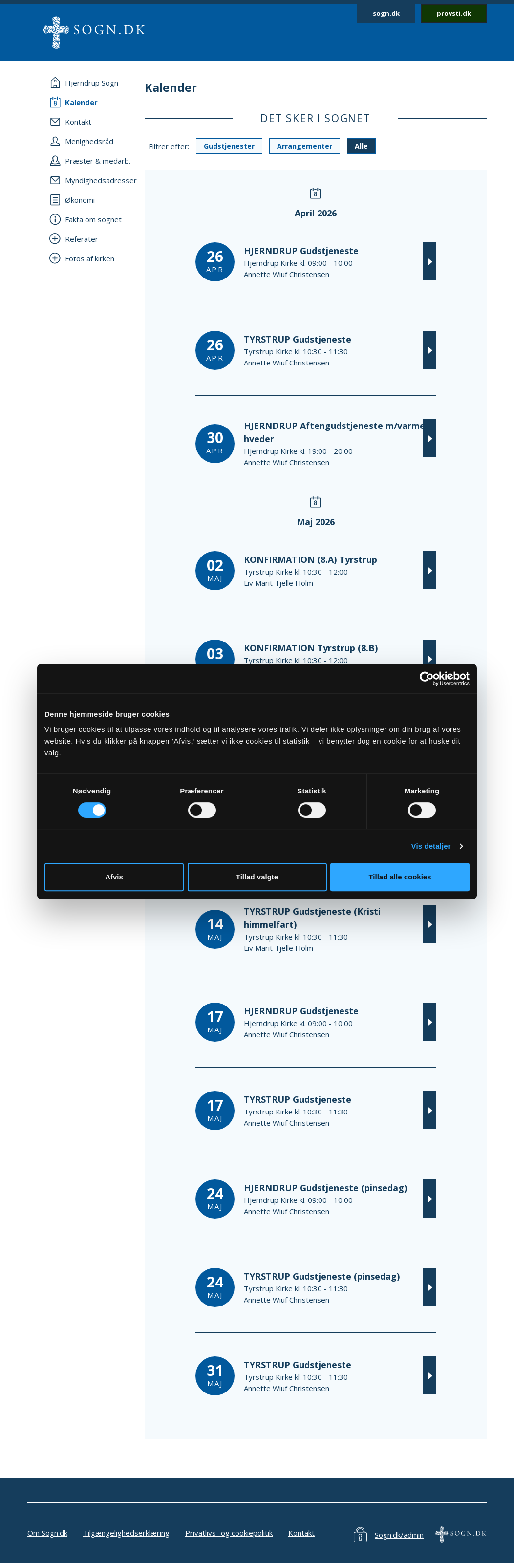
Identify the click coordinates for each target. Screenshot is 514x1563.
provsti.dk (454, 13)
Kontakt (301, 1533)
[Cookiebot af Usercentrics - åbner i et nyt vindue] (427, 678)
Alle (361, 145)
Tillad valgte (257, 877)
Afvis (114, 877)
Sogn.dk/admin (399, 1535)
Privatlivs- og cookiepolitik (229, 1533)
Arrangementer (304, 145)
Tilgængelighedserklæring (126, 1533)
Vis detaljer (431, 846)
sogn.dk (386, 13)
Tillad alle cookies (399, 877)
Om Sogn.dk (47, 1533)
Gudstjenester (229, 145)
